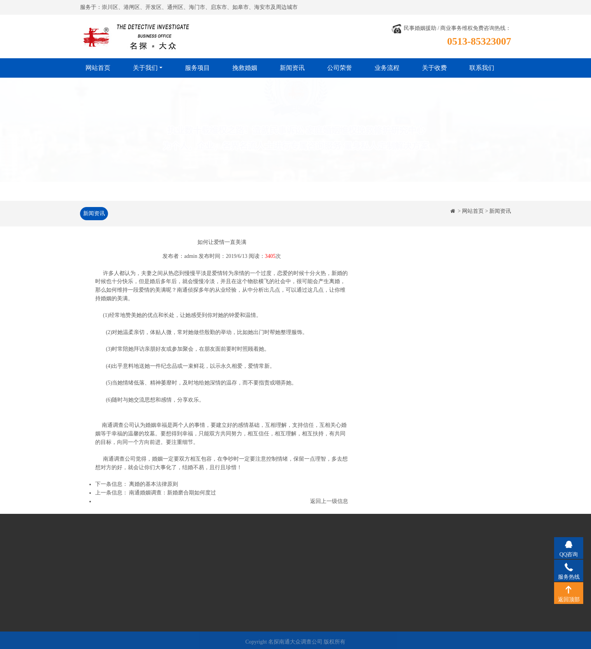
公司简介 (104, 559)
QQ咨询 (568, 544)
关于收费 (434, 67)
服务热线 (568, 567)
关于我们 (145, 67)
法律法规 (104, 594)
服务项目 (197, 67)
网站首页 (97, 67)
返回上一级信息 (329, 502)
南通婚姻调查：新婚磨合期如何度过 (172, 494)
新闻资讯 (292, 67)
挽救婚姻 (244, 67)
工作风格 (104, 582)
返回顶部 (568, 589)
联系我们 (481, 67)
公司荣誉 (339, 67)
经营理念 (104, 571)
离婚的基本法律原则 (153, 485)
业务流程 (387, 67)
